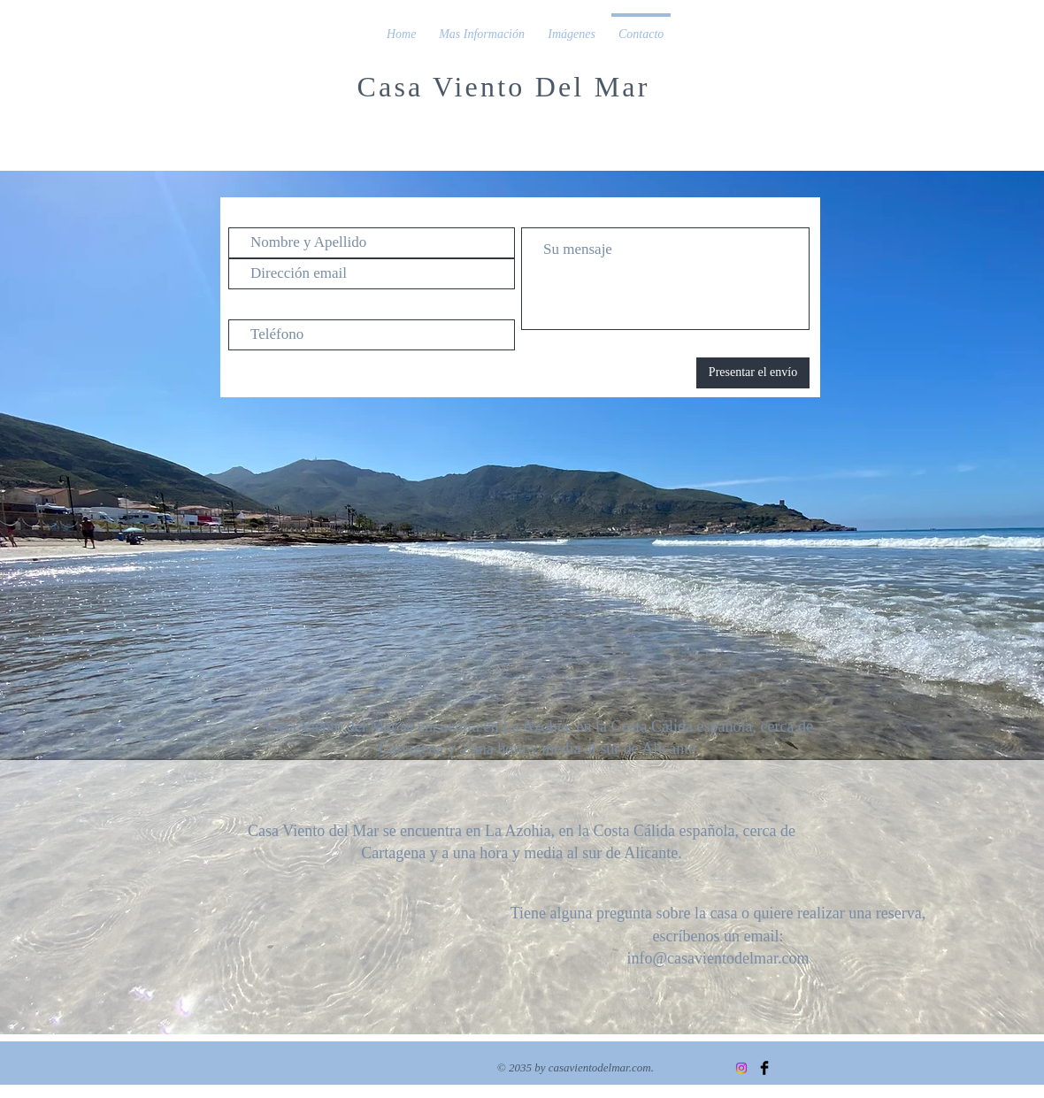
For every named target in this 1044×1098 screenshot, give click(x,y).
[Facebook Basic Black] (764, 1068)
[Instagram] (741, 1068)
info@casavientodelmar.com (717, 958)
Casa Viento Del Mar (503, 87)
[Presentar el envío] (753, 372)
